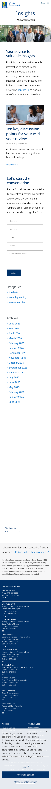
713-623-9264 (12, 682)
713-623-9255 (12, 611)
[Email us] (3, 597)
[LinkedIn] (6, 616)
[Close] (47, 731)
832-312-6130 (11, 613)
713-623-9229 (12, 626)
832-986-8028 (11, 659)
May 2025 (14, 387)
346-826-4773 (11, 698)
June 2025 (14, 382)
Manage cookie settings (25, 782)
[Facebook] (5, 597)
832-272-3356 (11, 672)
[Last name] (25, 229)
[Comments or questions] (25, 259)
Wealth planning (17, 297)
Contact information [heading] (11, 586)
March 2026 (15, 338)
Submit (14, 273)
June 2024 (14, 401)
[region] (25, 758)
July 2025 (14, 377)
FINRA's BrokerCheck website (30, 552)
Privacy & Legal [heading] (34, 724)
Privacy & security (34, 728)
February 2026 (16, 343)
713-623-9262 (12, 670)
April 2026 (14, 333)
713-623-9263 (12, 708)
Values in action (17, 302)
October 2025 (16, 362)
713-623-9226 (12, 641)
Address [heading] (5, 724)
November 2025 (17, 357)
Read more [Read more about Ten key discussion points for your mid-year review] (12, 164)
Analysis (13, 292)
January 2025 (16, 397)
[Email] (25, 237)
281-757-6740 (11, 644)
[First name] (25, 221)
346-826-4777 (11, 710)
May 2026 (14, 328)
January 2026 (16, 348)
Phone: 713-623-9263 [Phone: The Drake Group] (10, 593)
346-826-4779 (11, 685)
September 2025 (18, 367)
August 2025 (16, 372)
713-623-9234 (12, 695)
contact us (23, 90)
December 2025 (17, 353)
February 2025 (16, 392)
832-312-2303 (11, 629)
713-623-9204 (12, 657)
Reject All (25, 767)
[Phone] (25, 245)
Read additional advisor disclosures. (15, 532)
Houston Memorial (9, 728)
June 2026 (14, 323)
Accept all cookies (25, 774)
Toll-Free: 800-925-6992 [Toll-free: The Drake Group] (11, 595)
